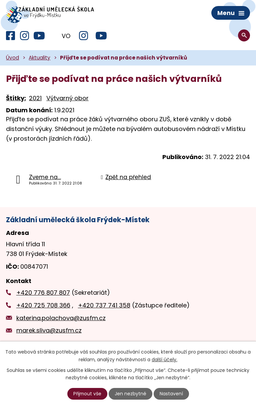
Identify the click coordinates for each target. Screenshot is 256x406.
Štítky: (16, 99)
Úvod (12, 58)
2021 (35, 99)
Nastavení (171, 393)
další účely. (164, 359)
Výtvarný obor (67, 99)
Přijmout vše (87, 393)
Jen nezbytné (131, 393)
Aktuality (39, 58)
